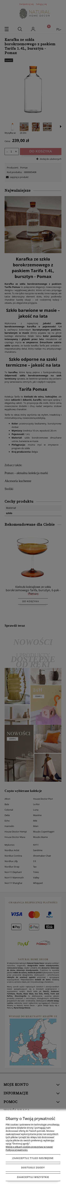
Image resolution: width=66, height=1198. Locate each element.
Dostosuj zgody (33, 1167)
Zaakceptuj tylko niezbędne (33, 1158)
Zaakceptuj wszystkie (33, 1177)
